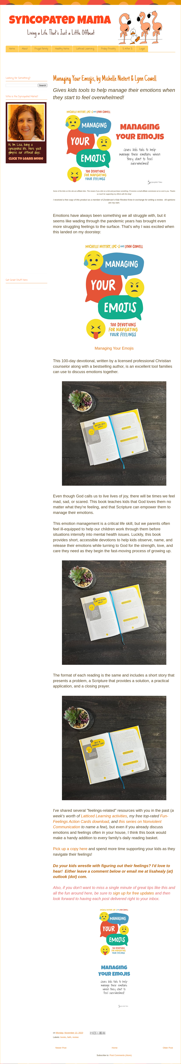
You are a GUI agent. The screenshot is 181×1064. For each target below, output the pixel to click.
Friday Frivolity (108, 49)
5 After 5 (127, 49)
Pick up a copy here (70, 849)
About (25, 49)
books (63, 1037)
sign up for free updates (133, 893)
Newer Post (60, 1048)
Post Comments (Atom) (121, 1055)
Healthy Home (62, 49)
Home (12, 49)
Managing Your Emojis (114, 348)
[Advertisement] (65, 64)
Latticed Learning (85, 49)
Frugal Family (41, 49)
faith (69, 1037)
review (75, 1037)
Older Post (168, 1048)
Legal (142, 49)
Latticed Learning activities (104, 816)
